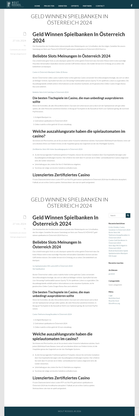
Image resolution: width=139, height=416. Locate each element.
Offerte (75, 6)
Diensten (62, 6)
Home (37, 6)
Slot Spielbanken (39, 269)
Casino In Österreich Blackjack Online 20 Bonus (50, 72)
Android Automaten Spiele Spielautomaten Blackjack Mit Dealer (118, 253)
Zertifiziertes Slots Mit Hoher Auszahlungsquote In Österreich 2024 (57, 149)
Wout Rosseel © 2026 (69, 411)
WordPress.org (114, 303)
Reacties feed (114, 301)
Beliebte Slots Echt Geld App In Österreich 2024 (51, 92)
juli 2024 (112, 274)
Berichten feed (114, 298)
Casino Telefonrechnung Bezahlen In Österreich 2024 (52, 314)
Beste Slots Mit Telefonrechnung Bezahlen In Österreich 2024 (119, 235)
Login (111, 295)
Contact (100, 6)
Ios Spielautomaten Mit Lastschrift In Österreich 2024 (53, 266)
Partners (87, 6)
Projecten (49, 6)
